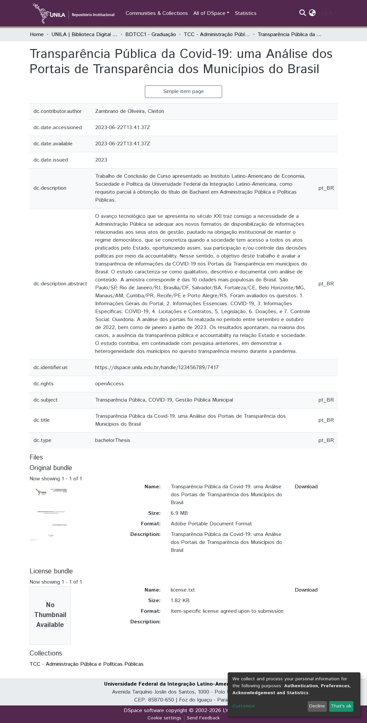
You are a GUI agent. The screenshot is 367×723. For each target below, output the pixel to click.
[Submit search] (302, 14)
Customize (243, 706)
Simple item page (183, 91)
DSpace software (144, 710)
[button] (312, 14)
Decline (317, 706)
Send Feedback (203, 718)
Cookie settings (164, 718)
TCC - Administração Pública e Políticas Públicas (217, 34)
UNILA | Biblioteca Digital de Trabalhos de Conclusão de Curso (84, 34)
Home (37, 34)
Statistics (246, 13)
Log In (325, 13)
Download (306, 487)
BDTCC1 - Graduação (150, 34)
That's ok (341, 706)
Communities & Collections (157, 13)
